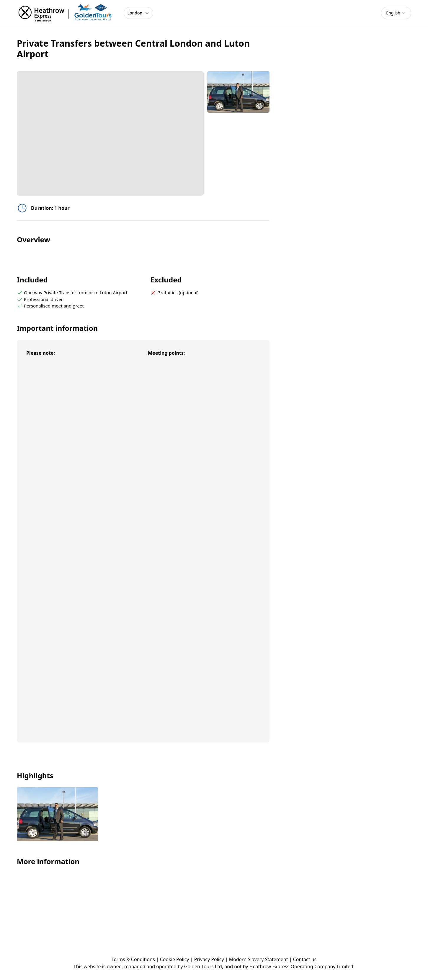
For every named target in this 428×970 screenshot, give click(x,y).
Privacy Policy (209, 959)
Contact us (305, 959)
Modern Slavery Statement (258, 959)
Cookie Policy (174, 959)
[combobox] (396, 13)
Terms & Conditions (133, 959)
